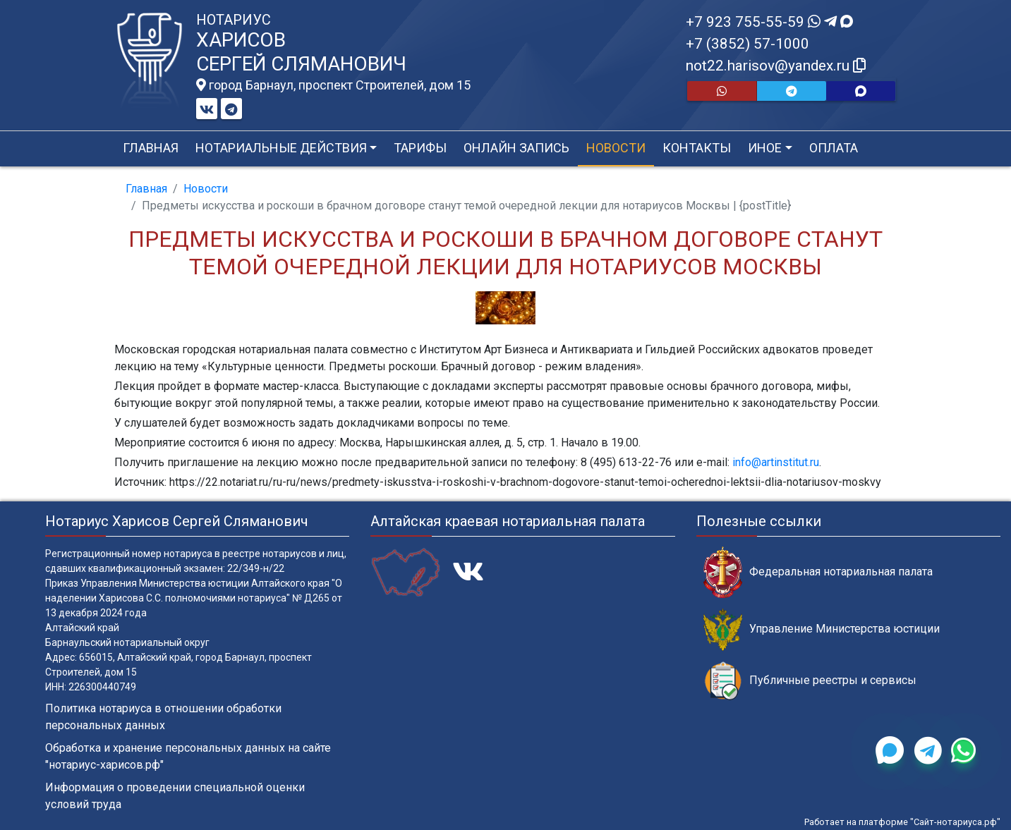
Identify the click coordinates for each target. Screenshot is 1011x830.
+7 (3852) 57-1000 (747, 43)
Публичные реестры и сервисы (809, 680)
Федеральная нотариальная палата (818, 572)
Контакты (696, 147)
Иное (765, 147)
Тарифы (420, 147)
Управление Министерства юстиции (821, 629)
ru (814, 462)
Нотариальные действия (281, 147)
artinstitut (784, 462)
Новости (616, 147)
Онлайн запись (516, 147)
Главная (150, 147)
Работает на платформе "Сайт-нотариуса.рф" (902, 822)
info (741, 462)
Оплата (833, 147)
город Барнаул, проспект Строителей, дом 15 (333, 85)
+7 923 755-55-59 (769, 21)
